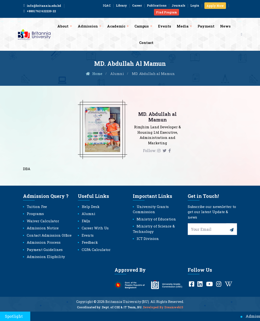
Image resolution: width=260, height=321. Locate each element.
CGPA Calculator (96, 249)
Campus (141, 26)
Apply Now (215, 6)
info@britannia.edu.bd (42, 6)
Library (121, 5)
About (63, 26)
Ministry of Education (156, 219)
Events (164, 26)
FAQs (86, 221)
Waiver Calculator (43, 221)
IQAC (107, 5)
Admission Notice (43, 228)
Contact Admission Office (49, 235)
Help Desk (90, 206)
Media (182, 26)
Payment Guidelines (45, 249)
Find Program (166, 12)
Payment (206, 26)
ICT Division (148, 238)
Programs (35, 213)
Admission (88, 26)
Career (137, 5)
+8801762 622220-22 (39, 11)
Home (93, 73)
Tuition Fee (37, 206)
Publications (156, 5)
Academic (116, 26)
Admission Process (44, 242)
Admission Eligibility (46, 256)
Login (194, 5)
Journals (178, 5)
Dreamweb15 (173, 309)
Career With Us (95, 228)
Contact (146, 42)
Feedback (90, 242)
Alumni (117, 73)
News (225, 26)
